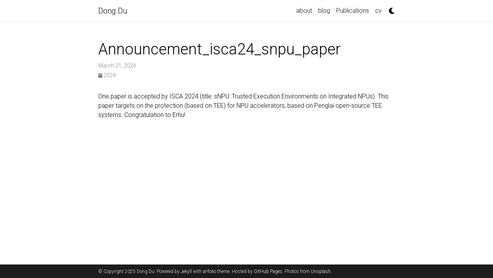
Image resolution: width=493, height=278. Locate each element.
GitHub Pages (268, 271)
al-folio (209, 271)
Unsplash (321, 271)
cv (378, 10)
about (304, 10)
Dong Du (112, 10)
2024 (107, 75)
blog (324, 10)
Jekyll (186, 271)
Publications (352, 10)
